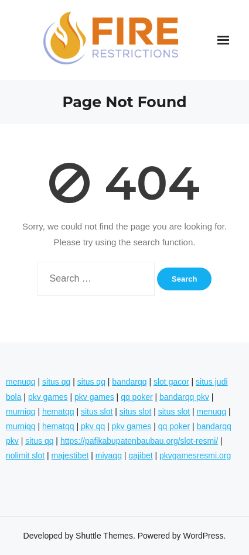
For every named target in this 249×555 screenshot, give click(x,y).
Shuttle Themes (104, 535)
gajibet (140, 455)
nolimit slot (25, 455)
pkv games (48, 397)
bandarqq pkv (184, 397)
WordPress (203, 535)
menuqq (21, 381)
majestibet (70, 455)
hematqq (58, 411)
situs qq (56, 381)
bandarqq (129, 381)
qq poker (136, 397)
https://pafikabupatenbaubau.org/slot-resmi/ (139, 441)
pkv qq (93, 426)
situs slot (96, 411)
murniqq (21, 411)
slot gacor (171, 381)
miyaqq (108, 455)
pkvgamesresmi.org (195, 455)
